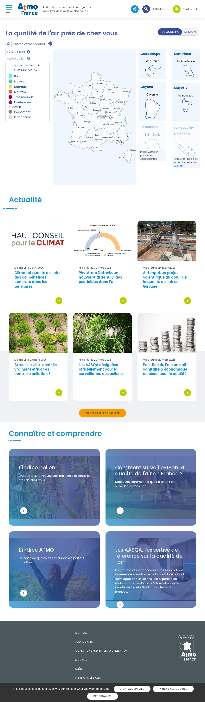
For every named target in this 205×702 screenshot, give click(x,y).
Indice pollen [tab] (18, 58)
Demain (190, 32)
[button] (154, 9)
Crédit (80, 669)
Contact (82, 633)
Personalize (102, 696)
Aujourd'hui (169, 32)
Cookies (81, 660)
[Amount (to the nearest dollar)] (29, 44)
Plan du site (84, 642)
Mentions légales (88, 678)
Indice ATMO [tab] (18, 52)
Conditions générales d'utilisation (101, 651)
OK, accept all (132, 689)
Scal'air (178, 165)
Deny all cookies (173, 689)
